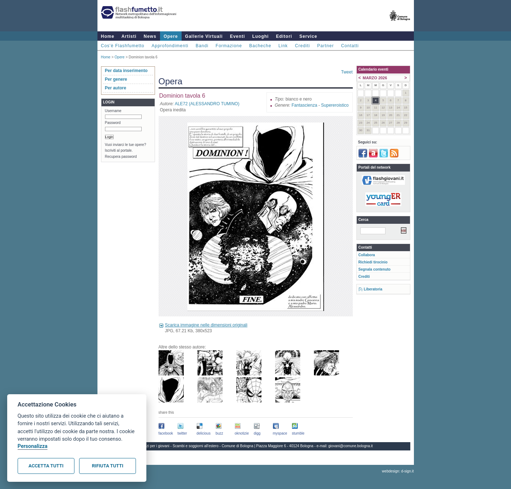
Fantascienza (304, 105)
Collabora (367, 255)
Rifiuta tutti (107, 465)
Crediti (302, 45)
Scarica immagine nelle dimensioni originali (206, 325)
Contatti (350, 45)
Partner (325, 45)
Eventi (237, 36)
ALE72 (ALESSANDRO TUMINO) (207, 103)
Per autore (115, 87)
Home (107, 36)
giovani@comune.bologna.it (350, 446)
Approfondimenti (170, 45)
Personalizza (32, 446)
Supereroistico (335, 105)
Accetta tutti (45, 465)
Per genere (116, 79)
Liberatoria (373, 289)
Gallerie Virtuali (204, 36)
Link (283, 45)
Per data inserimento (126, 70)
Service (308, 36)
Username (113, 111)
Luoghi (260, 36)
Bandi (202, 45)
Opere (171, 36)
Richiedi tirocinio (373, 262)
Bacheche (260, 45)
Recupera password (121, 157)
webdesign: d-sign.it (398, 471)
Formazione (229, 45)
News (150, 36)
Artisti (129, 36)
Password (113, 123)
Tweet (346, 72)
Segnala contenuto (375, 269)
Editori (284, 36)
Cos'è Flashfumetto (123, 45)
